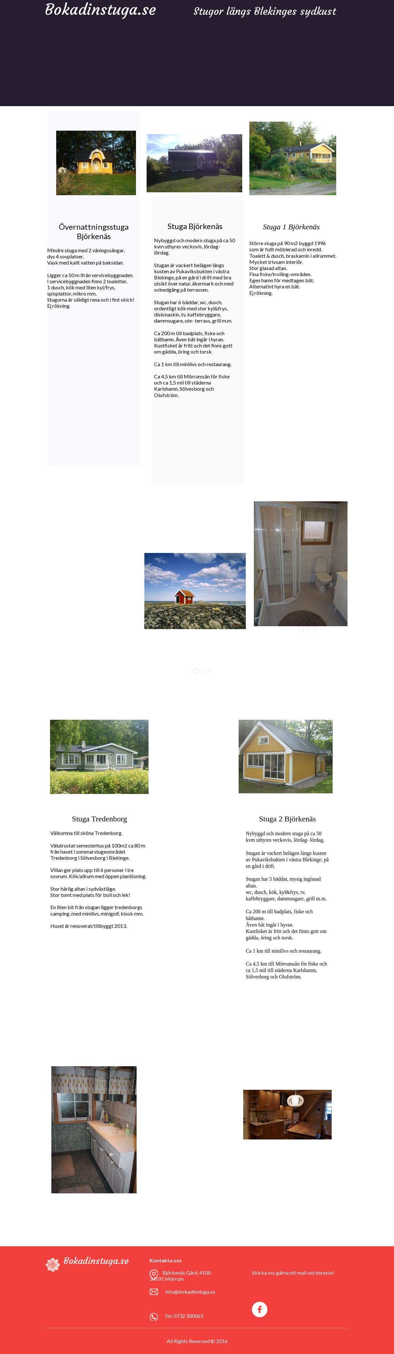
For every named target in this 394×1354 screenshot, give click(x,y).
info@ (172, 1292)
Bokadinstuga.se (96, 1261)
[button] (195, 671)
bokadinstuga (194, 1292)
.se (212, 1292)
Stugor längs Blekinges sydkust (264, 11)
